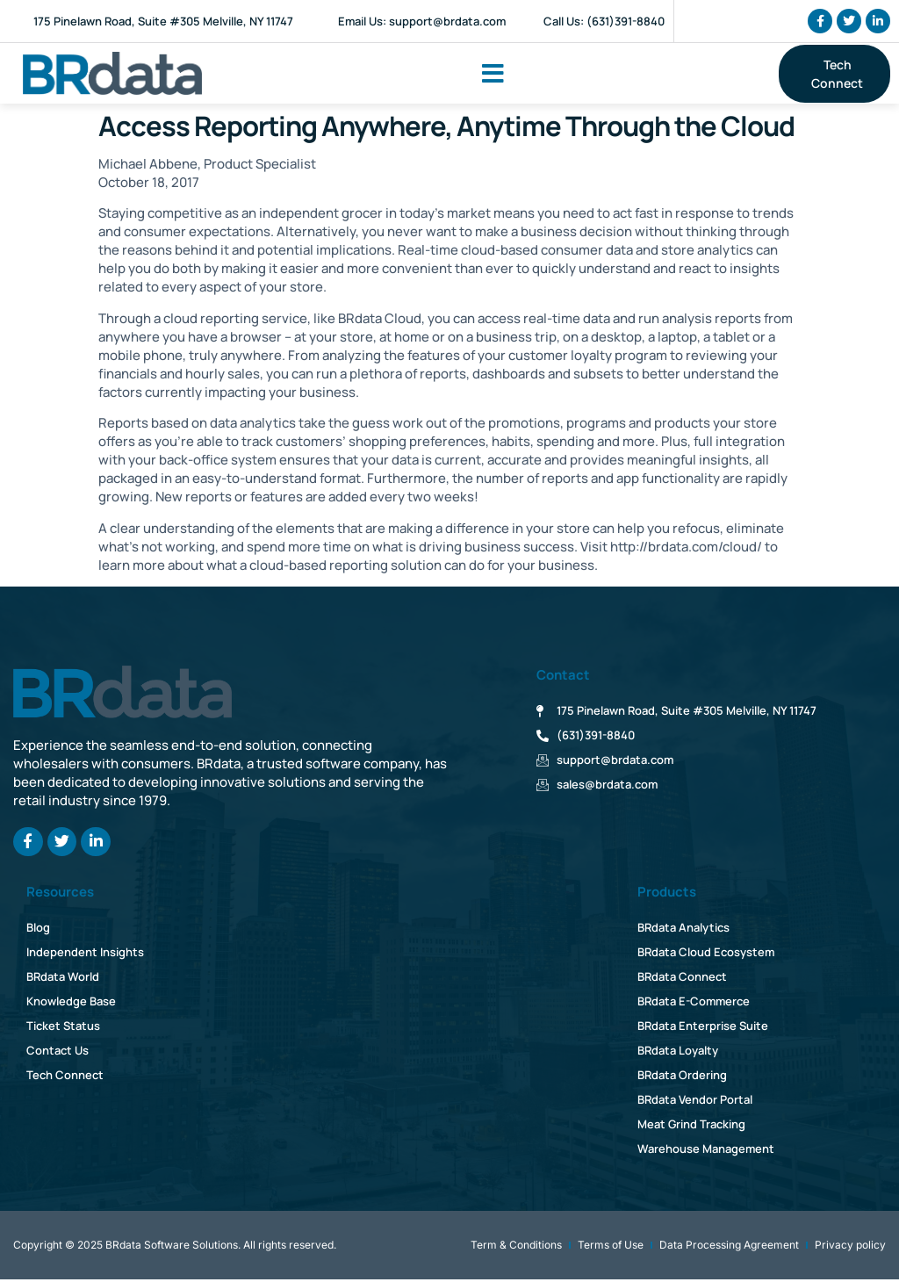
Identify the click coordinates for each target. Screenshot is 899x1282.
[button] (493, 73)
